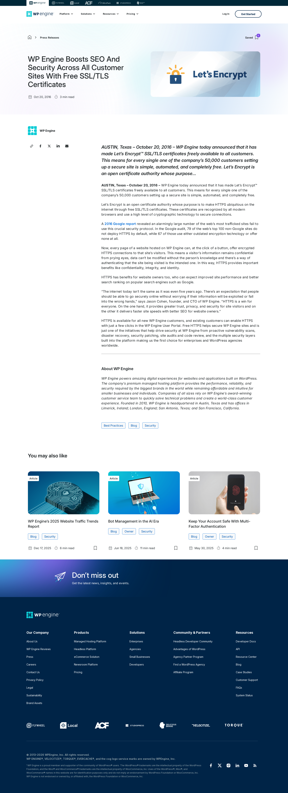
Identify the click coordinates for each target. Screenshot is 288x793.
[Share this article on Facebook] (40, 146)
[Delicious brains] (141, 3)
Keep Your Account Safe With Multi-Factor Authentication (219, 524)
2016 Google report (120, 224)
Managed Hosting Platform (90, 641)
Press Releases (49, 37)
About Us (31, 641)
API (238, 649)
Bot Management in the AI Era (133, 521)
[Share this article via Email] (67, 146)
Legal (29, 687)
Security (150, 425)
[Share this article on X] (49, 146)
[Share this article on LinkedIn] (58, 146)
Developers (136, 664)
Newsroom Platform (86, 664)
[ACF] (88, 3)
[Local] (74, 3)
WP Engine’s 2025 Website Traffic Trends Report (63, 524)
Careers (31, 664)
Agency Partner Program (188, 656)
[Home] (40, 14)
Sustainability (34, 695)
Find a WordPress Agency (189, 664)
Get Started (248, 14)
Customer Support (247, 679)
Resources (110, 13)
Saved (252, 37)
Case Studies (244, 672)
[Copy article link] (31, 146)
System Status (244, 695)
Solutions (88, 13)
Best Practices (113, 425)
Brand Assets (34, 703)
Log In (225, 13)
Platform (66, 13)
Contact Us (33, 672)
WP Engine (47, 130)
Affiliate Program (183, 672)
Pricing (132, 13)
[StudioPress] (124, 3)
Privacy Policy (35, 679)
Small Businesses (139, 656)
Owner (129, 531)
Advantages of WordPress (189, 649)
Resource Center (246, 656)
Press (29, 656)
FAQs (239, 687)
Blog (134, 425)
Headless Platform (85, 649)
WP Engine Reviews (38, 649)
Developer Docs (246, 641)
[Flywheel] (58, 3)
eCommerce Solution (86, 656)
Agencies (135, 649)
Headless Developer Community (193, 641)
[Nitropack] (104, 3)
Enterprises (136, 641)
